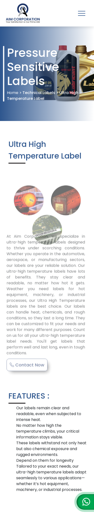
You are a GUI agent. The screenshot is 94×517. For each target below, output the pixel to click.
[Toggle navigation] (81, 13)
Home (13, 92)
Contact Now (27, 361)
